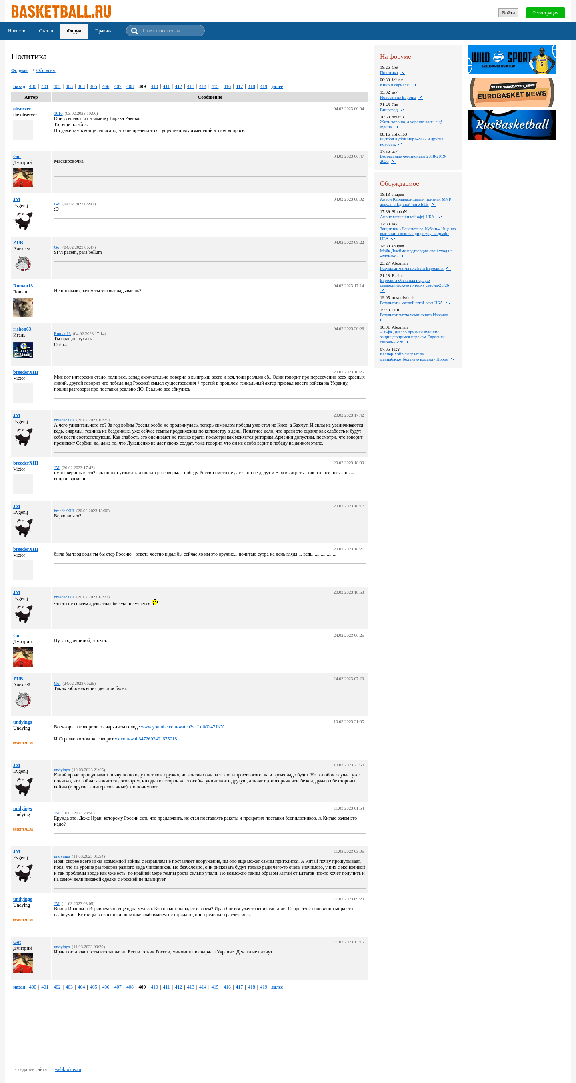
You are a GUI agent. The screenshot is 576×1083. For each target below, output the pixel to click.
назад (19, 86)
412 (178, 86)
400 (32, 86)
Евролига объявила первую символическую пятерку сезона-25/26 (414, 282)
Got (17, 156)
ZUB (18, 242)
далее (277, 86)
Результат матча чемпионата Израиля (414, 314)
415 (214, 86)
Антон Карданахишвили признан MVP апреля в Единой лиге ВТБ (415, 202)
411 (166, 86)
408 (130, 86)
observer (22, 109)
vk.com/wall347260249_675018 (146, 739)
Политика (389, 72)
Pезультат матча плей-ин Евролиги (412, 268)
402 (57, 86)
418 (251, 86)
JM (16, 199)
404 (81, 86)
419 (263, 86)
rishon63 (22, 329)
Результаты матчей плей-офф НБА (412, 302)
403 (69, 86)
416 (227, 86)
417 (239, 86)
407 (118, 86)
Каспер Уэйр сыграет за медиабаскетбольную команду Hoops (414, 356)
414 (202, 86)
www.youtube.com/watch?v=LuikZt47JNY (182, 727)
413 (190, 86)
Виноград (389, 109)
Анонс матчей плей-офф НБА (408, 216)
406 (105, 86)
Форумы (19, 70)
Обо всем (46, 70)
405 (93, 86)
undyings (22, 722)
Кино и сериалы (395, 84)
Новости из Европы (398, 97)
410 (154, 86)
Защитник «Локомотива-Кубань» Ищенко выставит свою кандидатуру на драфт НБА (418, 233)
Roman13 (23, 286)
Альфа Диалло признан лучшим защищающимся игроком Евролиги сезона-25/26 (412, 336)
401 (44, 86)
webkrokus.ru (68, 1069)
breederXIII (25, 372)
